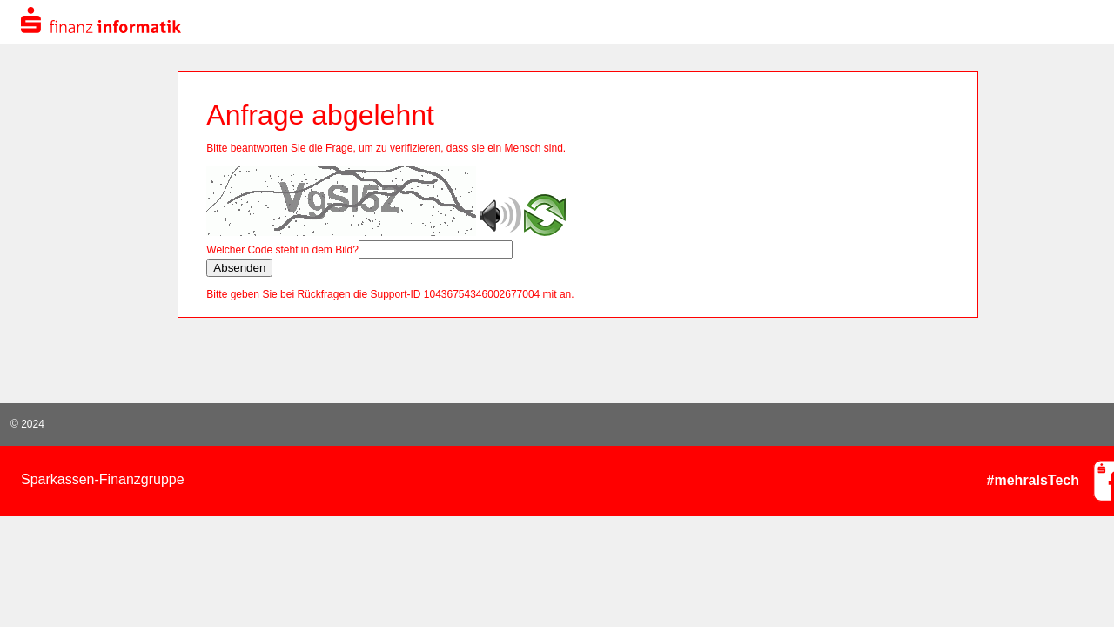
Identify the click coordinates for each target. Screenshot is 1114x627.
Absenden (239, 267)
